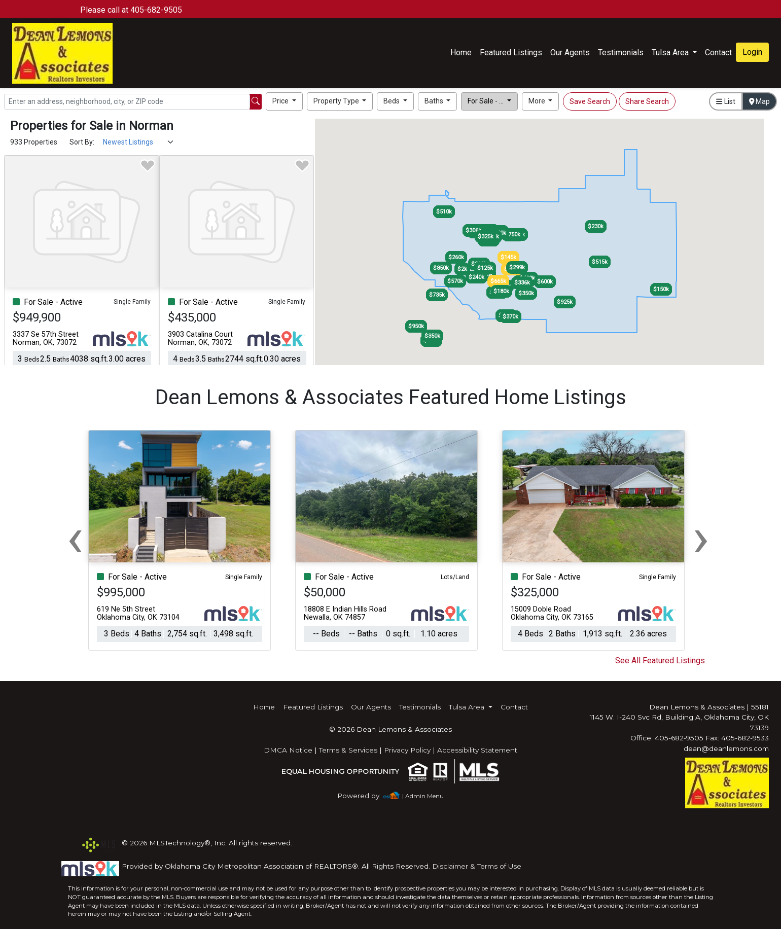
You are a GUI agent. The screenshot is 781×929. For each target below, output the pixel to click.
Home (461, 52)
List (725, 101)
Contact (514, 707)
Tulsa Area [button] (671, 52)
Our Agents (570, 52)
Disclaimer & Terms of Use (476, 866)
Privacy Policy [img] (407, 750)
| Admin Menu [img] (423, 796)
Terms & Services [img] (348, 750)
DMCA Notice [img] (288, 750)
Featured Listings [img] (511, 52)
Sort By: (81, 142)
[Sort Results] (139, 142)
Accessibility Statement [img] (477, 750)
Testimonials (621, 52)
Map (759, 101)
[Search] (127, 102)
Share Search (647, 101)
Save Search (590, 101)
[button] (284, 101)
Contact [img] (718, 52)
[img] (364, 796)
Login (752, 52)
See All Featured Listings (660, 660)
